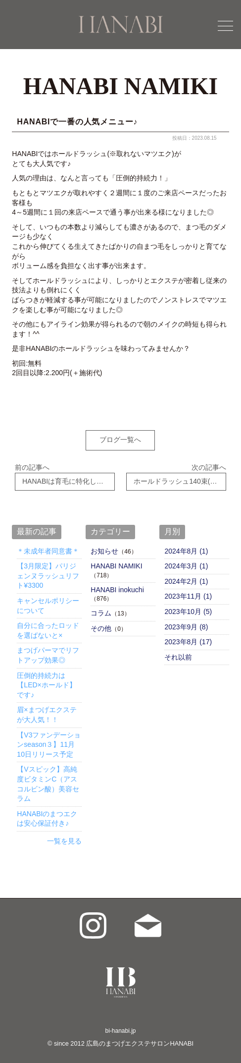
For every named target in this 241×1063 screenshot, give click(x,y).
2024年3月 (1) (186, 560)
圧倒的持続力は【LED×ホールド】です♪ (46, 679)
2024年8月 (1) (186, 545)
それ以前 (178, 652)
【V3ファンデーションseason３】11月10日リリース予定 (49, 738)
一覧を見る (64, 835)
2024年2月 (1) (186, 576)
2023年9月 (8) (186, 621)
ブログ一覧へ (120, 440)
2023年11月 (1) (188, 591)
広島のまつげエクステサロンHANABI (139, 1038)
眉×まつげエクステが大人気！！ (46, 709)
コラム (101, 608)
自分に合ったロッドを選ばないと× (48, 625)
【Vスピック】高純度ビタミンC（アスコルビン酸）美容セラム (48, 778)
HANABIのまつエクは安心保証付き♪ (47, 813)
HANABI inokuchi (117, 584)
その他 (101, 622)
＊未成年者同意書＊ (48, 545)
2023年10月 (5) (188, 606)
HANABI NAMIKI (116, 560)
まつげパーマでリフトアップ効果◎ (48, 650)
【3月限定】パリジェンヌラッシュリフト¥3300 (48, 570)
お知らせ (104, 545)
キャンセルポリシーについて (48, 600)
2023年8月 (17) (188, 636)
